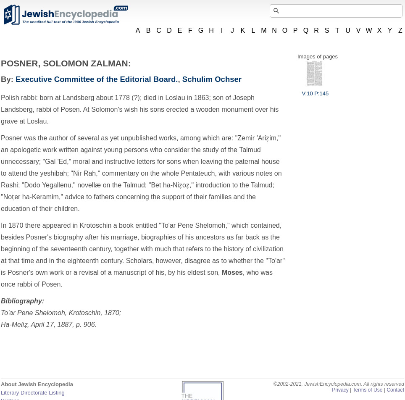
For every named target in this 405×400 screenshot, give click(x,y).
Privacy (340, 390)
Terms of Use (367, 390)
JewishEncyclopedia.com (65, 14)
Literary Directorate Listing (33, 392)
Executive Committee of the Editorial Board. (97, 79)
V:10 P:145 (315, 90)
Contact (395, 390)
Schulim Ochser (212, 79)
